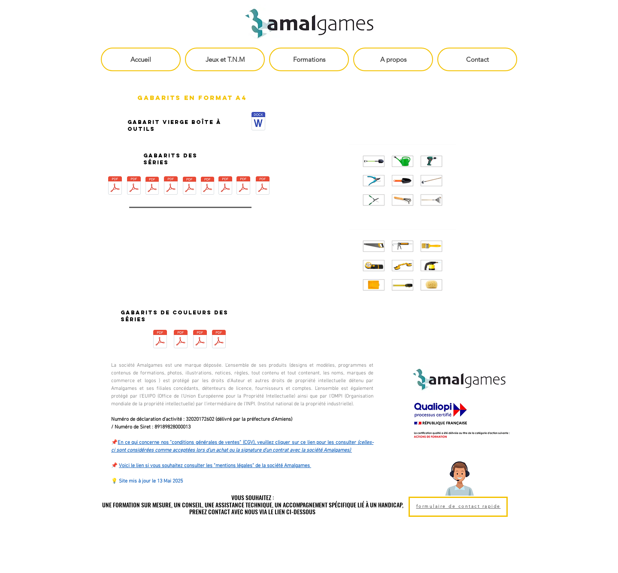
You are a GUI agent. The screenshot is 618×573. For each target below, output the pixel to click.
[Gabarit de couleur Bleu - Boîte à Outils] (181, 340)
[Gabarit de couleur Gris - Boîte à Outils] (200, 340)
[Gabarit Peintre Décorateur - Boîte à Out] (133, 186)
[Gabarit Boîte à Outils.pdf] (258, 122)
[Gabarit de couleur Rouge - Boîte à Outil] (160, 340)
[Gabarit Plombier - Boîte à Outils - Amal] (189, 186)
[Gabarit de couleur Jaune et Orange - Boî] (218, 340)
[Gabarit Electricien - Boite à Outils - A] (225, 186)
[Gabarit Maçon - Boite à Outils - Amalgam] (262, 186)
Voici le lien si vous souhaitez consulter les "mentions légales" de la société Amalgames (215, 466)
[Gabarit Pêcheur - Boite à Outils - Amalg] (171, 186)
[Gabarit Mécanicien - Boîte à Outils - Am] (243, 186)
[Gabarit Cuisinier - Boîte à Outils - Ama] (207, 186)
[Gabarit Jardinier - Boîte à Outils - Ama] (152, 186)
